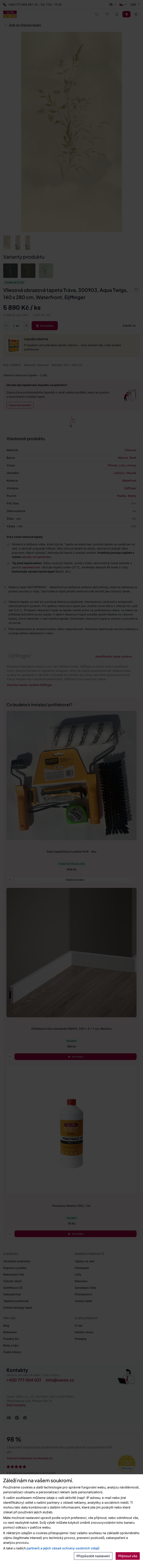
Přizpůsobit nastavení (93, 1556)
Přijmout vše (127, 1556)
